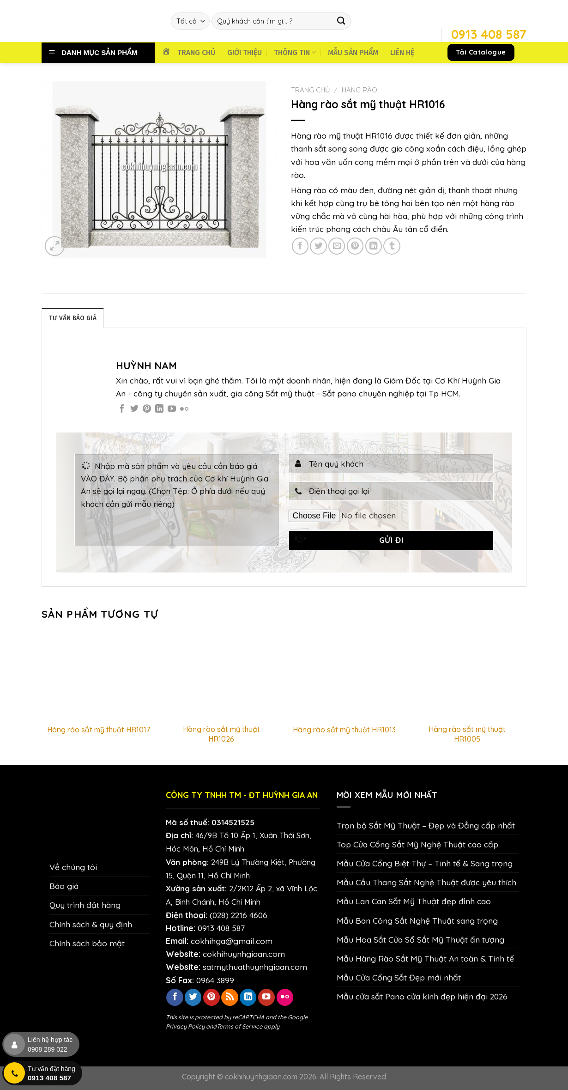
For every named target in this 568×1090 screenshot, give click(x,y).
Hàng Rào (359, 89)
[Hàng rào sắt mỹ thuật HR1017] (99, 675)
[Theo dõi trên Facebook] (122, 409)
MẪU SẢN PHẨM (353, 52)
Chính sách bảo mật (87, 943)
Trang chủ (310, 89)
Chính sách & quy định (90, 924)
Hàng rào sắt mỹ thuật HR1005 (467, 734)
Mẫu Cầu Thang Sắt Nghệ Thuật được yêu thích (426, 882)
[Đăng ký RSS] (229, 997)
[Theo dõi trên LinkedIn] (159, 409)
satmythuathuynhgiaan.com (255, 967)
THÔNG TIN (295, 52)
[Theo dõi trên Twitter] (134, 409)
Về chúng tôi (73, 867)
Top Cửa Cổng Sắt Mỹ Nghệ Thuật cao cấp (417, 845)
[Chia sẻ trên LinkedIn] (373, 245)
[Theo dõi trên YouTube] (172, 409)
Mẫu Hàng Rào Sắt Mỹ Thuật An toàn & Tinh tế (425, 959)
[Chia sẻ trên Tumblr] (391, 245)
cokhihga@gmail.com (231, 941)
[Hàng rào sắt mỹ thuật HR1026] (221, 675)
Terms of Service (239, 1026)
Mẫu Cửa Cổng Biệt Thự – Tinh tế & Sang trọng (425, 864)
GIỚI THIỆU (244, 52)
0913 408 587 (221, 928)
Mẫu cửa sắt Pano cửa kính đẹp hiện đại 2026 (422, 997)
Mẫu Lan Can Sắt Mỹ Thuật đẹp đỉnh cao (414, 901)
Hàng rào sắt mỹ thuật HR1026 (221, 734)
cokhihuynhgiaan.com (244, 954)
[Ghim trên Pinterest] (355, 245)
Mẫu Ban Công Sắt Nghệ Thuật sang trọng (417, 920)
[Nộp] (341, 21)
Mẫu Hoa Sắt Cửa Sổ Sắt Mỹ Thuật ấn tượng (420, 940)
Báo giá (64, 886)
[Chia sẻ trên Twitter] (318, 245)
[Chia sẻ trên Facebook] (300, 245)
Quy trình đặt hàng (85, 905)
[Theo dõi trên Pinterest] (147, 409)
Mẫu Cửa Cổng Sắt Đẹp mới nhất (399, 978)
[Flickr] (184, 409)
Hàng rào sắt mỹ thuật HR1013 (344, 730)
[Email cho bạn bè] (336, 245)
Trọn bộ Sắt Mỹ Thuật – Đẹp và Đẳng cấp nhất (426, 826)
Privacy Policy (185, 1026)
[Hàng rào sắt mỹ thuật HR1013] (344, 675)
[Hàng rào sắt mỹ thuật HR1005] (468, 675)
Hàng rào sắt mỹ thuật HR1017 (98, 730)
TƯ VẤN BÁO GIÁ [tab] (74, 318)
